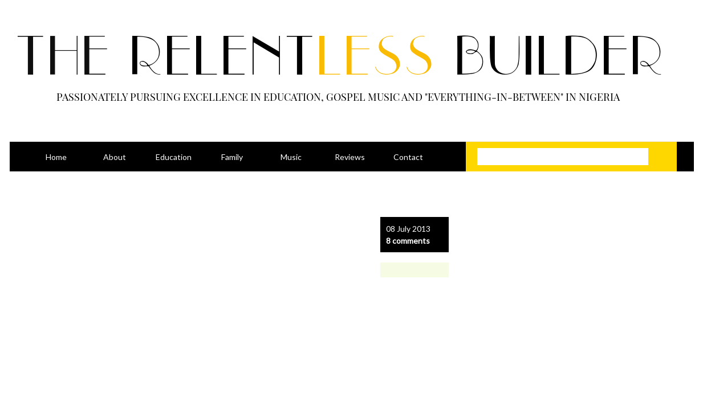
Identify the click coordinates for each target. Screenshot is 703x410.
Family (232, 157)
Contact (408, 157)
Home (56, 157)
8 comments (408, 240)
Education (174, 157)
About (114, 157)
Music (291, 157)
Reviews (350, 157)
